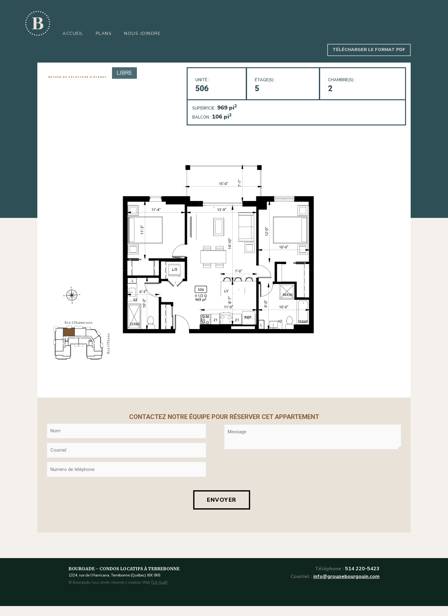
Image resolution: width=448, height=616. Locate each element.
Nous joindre (142, 33)
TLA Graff (159, 582)
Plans (104, 33)
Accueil (73, 33)
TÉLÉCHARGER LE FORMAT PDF (369, 50)
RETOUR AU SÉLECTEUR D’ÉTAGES (77, 77)
